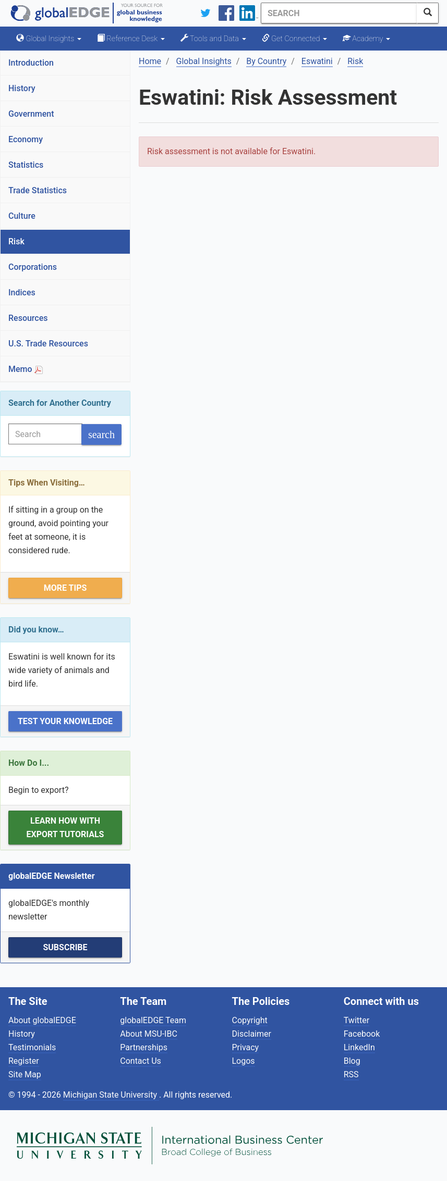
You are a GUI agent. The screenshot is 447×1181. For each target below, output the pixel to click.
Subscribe (65, 947)
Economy (25, 139)
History (21, 88)
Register (23, 1061)
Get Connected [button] (294, 38)
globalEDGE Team (153, 1020)
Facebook (362, 1034)
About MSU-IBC (148, 1034)
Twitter (356, 1020)
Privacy (245, 1047)
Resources (28, 318)
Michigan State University (111, 1095)
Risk (16, 241)
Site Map (24, 1074)
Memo (25, 369)
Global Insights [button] (48, 38)
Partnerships (143, 1047)
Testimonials (32, 1047)
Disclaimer (251, 1034)
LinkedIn (359, 1047)
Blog (352, 1061)
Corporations (32, 267)
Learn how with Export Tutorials (65, 827)
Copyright (250, 1020)
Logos (243, 1061)
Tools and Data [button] (213, 38)
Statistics (25, 165)
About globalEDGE (42, 1020)
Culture (21, 216)
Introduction (31, 63)
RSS (351, 1074)
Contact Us (140, 1061)
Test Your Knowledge (65, 721)
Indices (21, 292)
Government (31, 114)
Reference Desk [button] (131, 38)
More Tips (65, 588)
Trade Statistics (37, 190)
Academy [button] (366, 38)
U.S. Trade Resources (48, 344)
